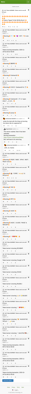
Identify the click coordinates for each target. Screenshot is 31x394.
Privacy (13, 387)
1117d (7, 33)
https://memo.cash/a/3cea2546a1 (13, 137)
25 (12, 40)
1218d (7, 184)
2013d (3, 13)
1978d (7, 47)
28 (4, 26)
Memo (3, 2)
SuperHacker (9, 129)
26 (8, 40)
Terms (18, 387)
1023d (7, 110)
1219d (7, 245)
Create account (15, 6)
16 (8, 178)
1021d (7, 96)
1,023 (18, 150)
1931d (7, 342)
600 (16, 54)
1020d (7, 72)
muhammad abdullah (12, 118)
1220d (7, 269)
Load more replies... (7, 380)
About (8, 387)
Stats (22, 387)
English (15, 390)
